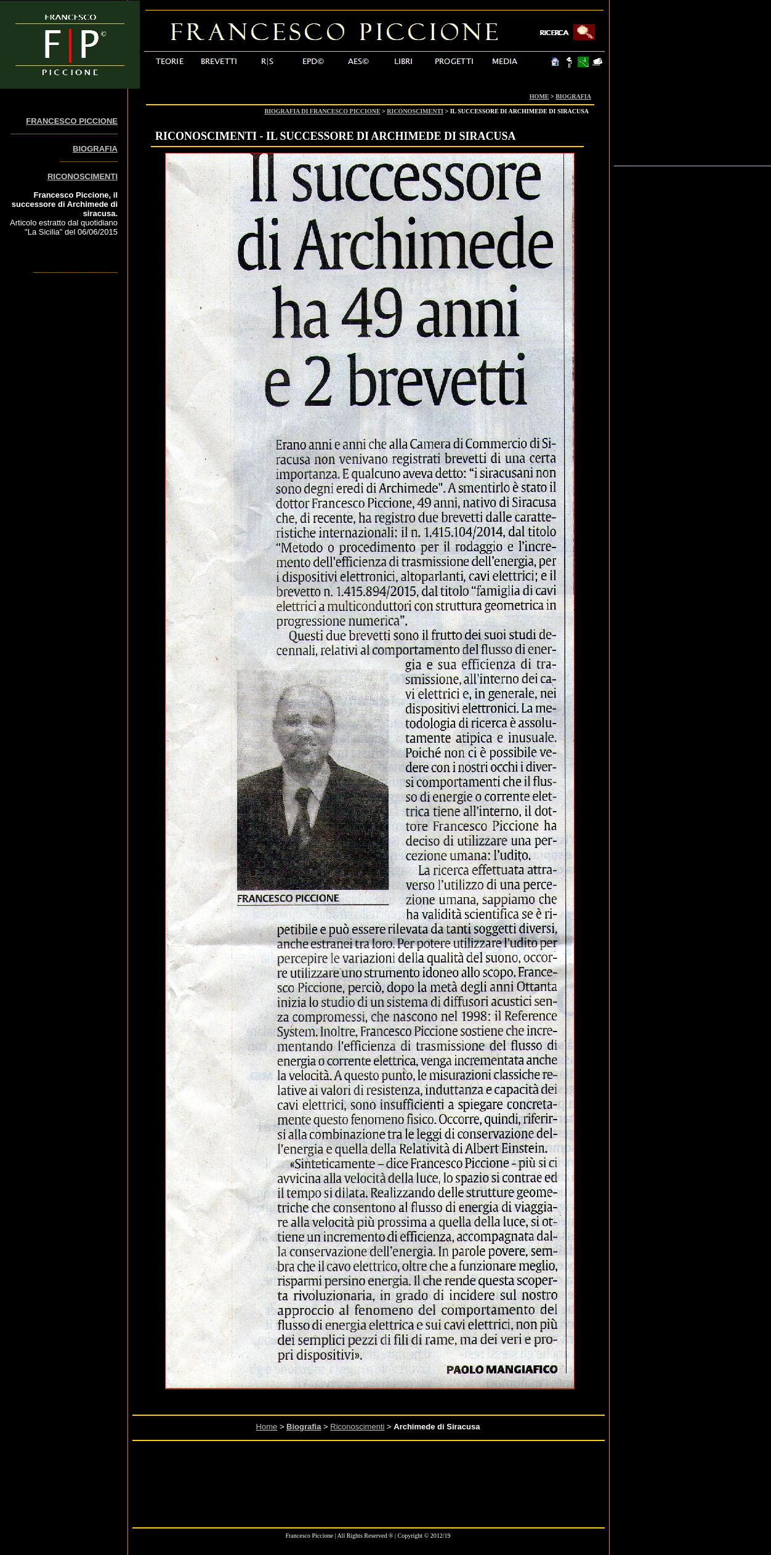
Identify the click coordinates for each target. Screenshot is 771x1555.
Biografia (303, 1426)
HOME (539, 96)
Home (267, 1426)
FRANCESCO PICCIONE (72, 121)
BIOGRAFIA (573, 96)
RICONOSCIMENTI (415, 111)
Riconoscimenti (357, 1426)
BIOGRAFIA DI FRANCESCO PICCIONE (323, 111)
